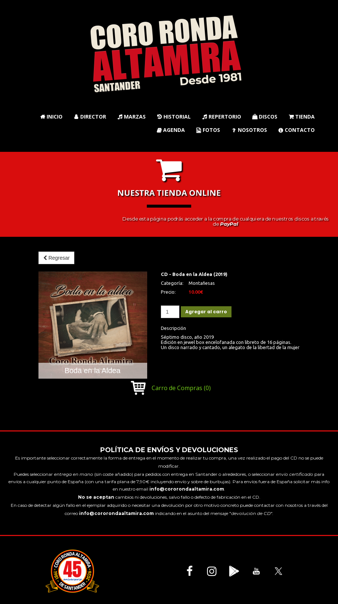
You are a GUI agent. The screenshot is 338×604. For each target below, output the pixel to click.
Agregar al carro (206, 311)
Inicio (51, 116)
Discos (264, 116)
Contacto (296, 129)
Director (90, 116)
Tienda (301, 116)
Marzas (131, 116)
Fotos (208, 129)
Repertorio (221, 116)
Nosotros (249, 129)
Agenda (170, 129)
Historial (174, 116)
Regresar (56, 258)
